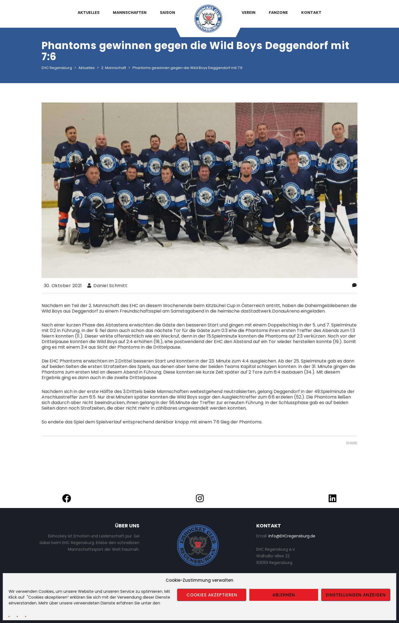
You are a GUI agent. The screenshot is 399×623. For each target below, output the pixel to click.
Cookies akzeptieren (211, 595)
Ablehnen (283, 595)
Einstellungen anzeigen (356, 595)
